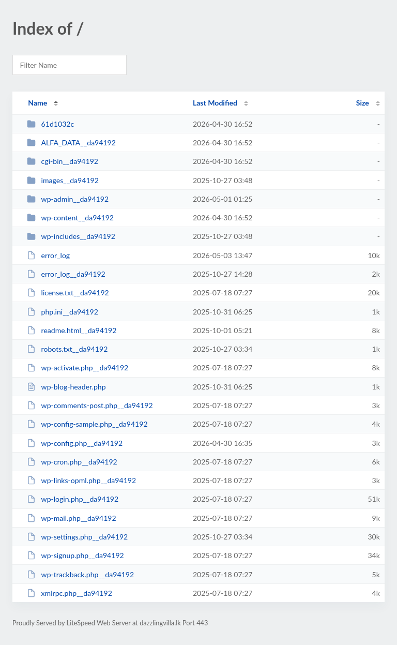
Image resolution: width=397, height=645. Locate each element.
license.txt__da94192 (68, 292)
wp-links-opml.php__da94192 (81, 480)
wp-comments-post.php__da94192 (90, 405)
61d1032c (50, 123)
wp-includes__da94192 (71, 236)
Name (37, 102)
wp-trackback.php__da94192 (80, 574)
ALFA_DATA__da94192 (71, 142)
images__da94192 (63, 180)
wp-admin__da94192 (68, 198)
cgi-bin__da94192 (62, 161)
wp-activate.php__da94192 (77, 367)
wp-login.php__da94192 (72, 498)
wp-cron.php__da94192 (72, 461)
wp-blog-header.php (66, 386)
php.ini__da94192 (62, 311)
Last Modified (215, 102)
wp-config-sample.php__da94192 (87, 423)
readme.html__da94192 (71, 330)
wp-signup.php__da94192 (75, 555)
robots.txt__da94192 (67, 348)
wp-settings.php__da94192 (77, 536)
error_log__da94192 (66, 273)
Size (362, 102)
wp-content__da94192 (70, 217)
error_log (48, 255)
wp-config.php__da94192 (75, 443)
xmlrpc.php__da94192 (69, 593)
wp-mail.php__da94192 (71, 518)
